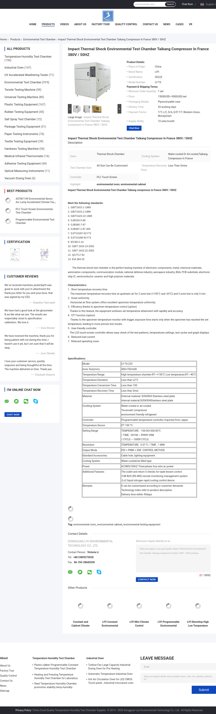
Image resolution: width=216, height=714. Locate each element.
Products (48, 24)
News (166, 24)
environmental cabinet (109, 524)
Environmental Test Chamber (39, 39)
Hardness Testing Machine (21, 148)
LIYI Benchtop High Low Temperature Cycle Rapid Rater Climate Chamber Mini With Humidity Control (198, 623)
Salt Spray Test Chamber (20, 119)
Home (32, 24)
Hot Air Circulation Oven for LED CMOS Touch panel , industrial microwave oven (111, 681)
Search (170, 4)
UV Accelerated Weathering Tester (26, 75)
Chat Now (187, 4)
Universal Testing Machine (21, 97)
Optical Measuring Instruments (24, 171)
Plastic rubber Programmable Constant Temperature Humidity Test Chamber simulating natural (56, 667)
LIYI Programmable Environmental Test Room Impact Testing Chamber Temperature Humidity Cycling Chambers (168, 623)
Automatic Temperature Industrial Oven (110, 673)
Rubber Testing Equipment (21, 112)
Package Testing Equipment (22, 126)
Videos (64, 24)
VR (190, 24)
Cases (180, 24)
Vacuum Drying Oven (17, 178)
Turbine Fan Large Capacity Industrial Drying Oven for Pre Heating (109, 666)
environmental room (84, 524)
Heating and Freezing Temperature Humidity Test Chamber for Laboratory (56, 676)
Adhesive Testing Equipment (22, 163)
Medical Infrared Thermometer (23, 156)
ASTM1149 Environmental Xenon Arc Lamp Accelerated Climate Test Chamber (35, 202)
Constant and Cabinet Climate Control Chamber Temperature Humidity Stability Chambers (80, 623)
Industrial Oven (14, 67)
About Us (80, 24)
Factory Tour (101, 24)
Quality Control (126, 24)
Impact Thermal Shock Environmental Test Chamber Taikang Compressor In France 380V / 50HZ (89, 121)
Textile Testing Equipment (20, 141)
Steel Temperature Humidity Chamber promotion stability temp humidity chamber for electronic (55, 686)
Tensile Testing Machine (19, 89)
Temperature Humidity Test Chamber (27, 56)
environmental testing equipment (141, 524)
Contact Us (150, 24)
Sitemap (4, 690)
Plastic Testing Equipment (21, 104)
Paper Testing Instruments (21, 134)
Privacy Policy (23, 710)
